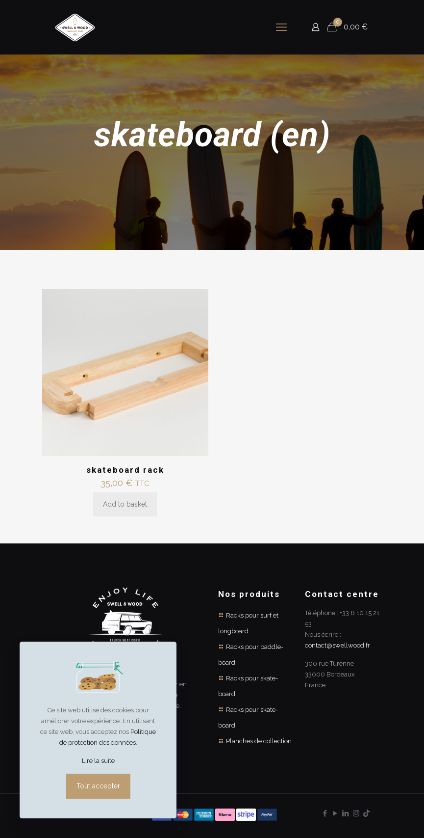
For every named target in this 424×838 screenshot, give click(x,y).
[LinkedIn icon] (345, 813)
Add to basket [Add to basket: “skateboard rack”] (125, 504)
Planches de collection (259, 741)
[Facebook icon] (325, 813)
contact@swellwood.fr (337, 645)
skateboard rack (125, 470)
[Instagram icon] (356, 813)
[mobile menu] (281, 27)
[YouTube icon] (335, 813)
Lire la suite (98, 760)
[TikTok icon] (366, 813)
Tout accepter (98, 786)
